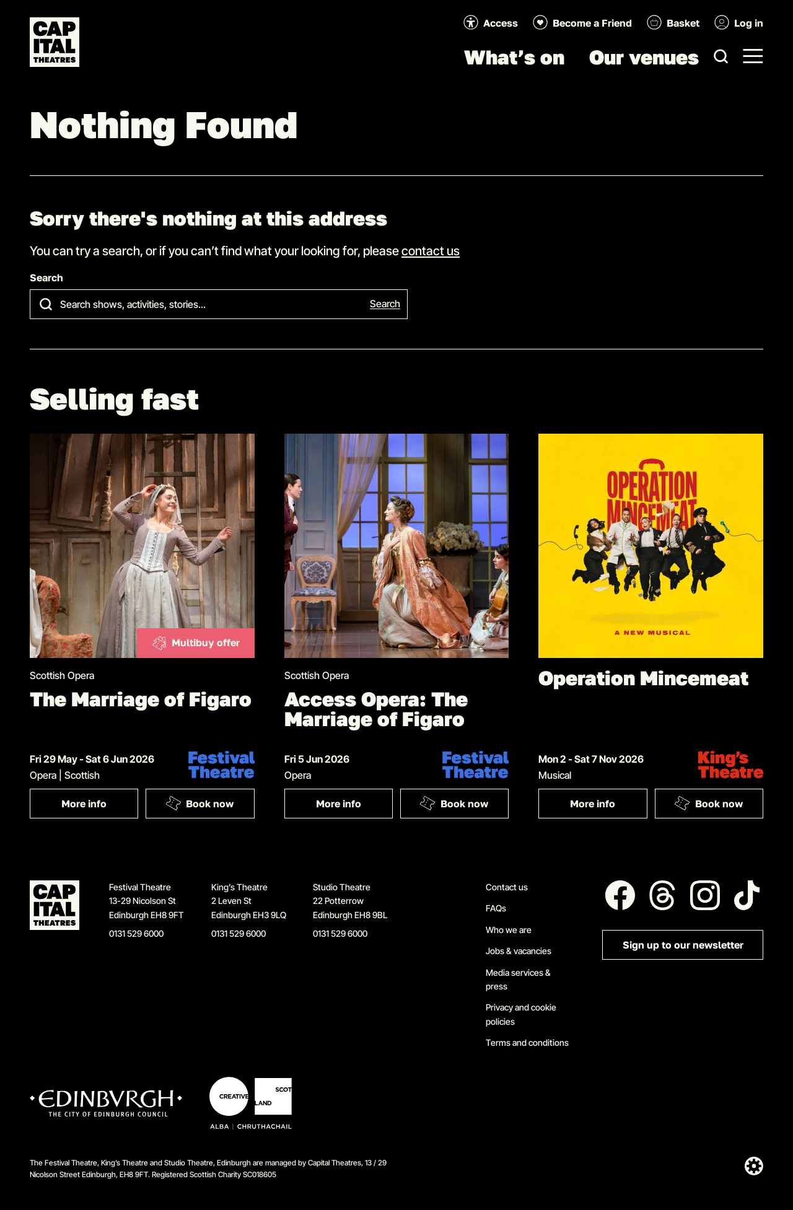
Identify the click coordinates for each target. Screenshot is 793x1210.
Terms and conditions (527, 1042)
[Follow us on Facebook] (620, 895)
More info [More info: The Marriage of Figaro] (99, 806)
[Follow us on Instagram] (705, 895)
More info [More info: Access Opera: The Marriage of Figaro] (354, 806)
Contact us (507, 887)
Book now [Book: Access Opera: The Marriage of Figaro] (454, 803)
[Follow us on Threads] (662, 895)
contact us (430, 250)
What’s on (514, 57)
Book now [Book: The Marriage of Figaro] (199, 803)
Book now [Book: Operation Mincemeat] (708, 803)
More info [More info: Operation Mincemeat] (608, 806)
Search (46, 278)
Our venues (644, 57)
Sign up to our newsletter (683, 945)
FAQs (496, 908)
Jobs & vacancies (518, 951)
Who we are (509, 930)
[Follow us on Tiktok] (747, 895)
